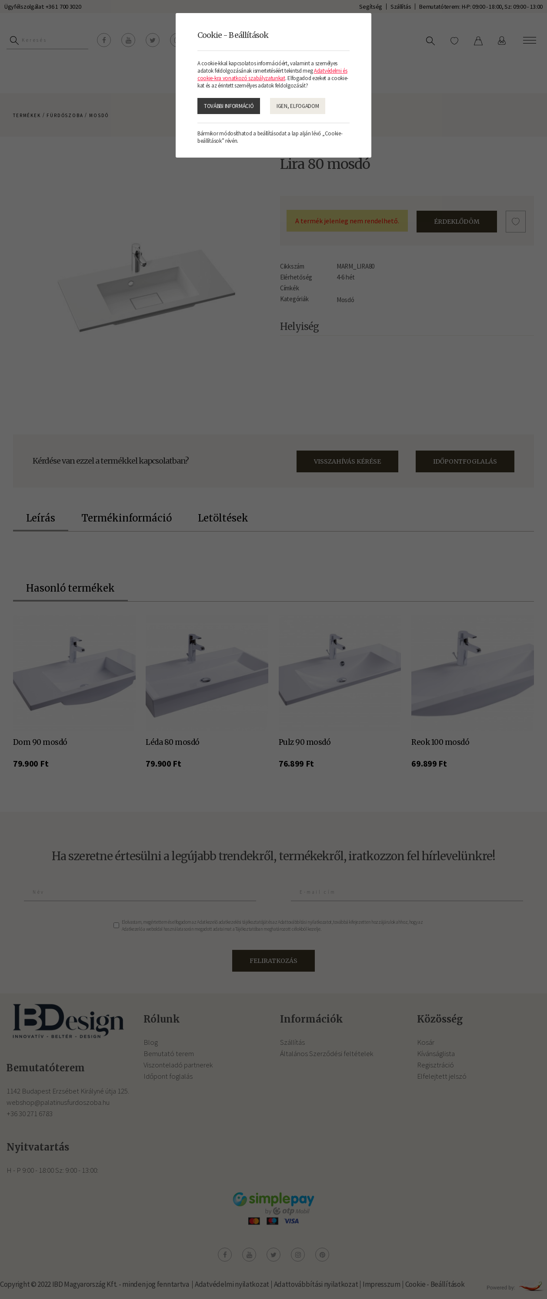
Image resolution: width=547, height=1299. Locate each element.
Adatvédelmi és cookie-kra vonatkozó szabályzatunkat (272, 74)
